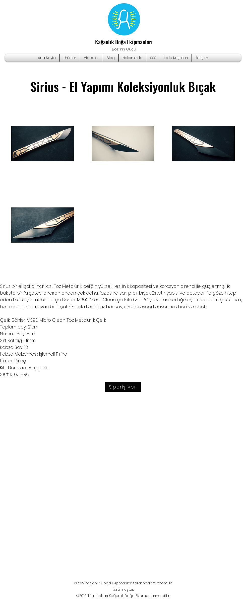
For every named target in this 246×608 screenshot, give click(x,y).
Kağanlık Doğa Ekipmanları (124, 42)
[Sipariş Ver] (123, 387)
